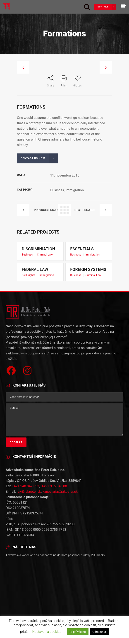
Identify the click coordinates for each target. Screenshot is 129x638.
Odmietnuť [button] (99, 631)
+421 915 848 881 (55, 447)
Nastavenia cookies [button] (46, 632)
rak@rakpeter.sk (29, 452)
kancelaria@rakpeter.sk (60, 452)
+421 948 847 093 (25, 447)
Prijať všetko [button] (77, 631)
